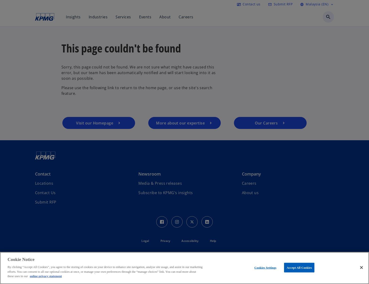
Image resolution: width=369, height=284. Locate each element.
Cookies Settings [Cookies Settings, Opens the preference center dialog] (265, 267)
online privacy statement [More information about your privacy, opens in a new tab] (46, 276)
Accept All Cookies (299, 267)
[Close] (361, 267)
